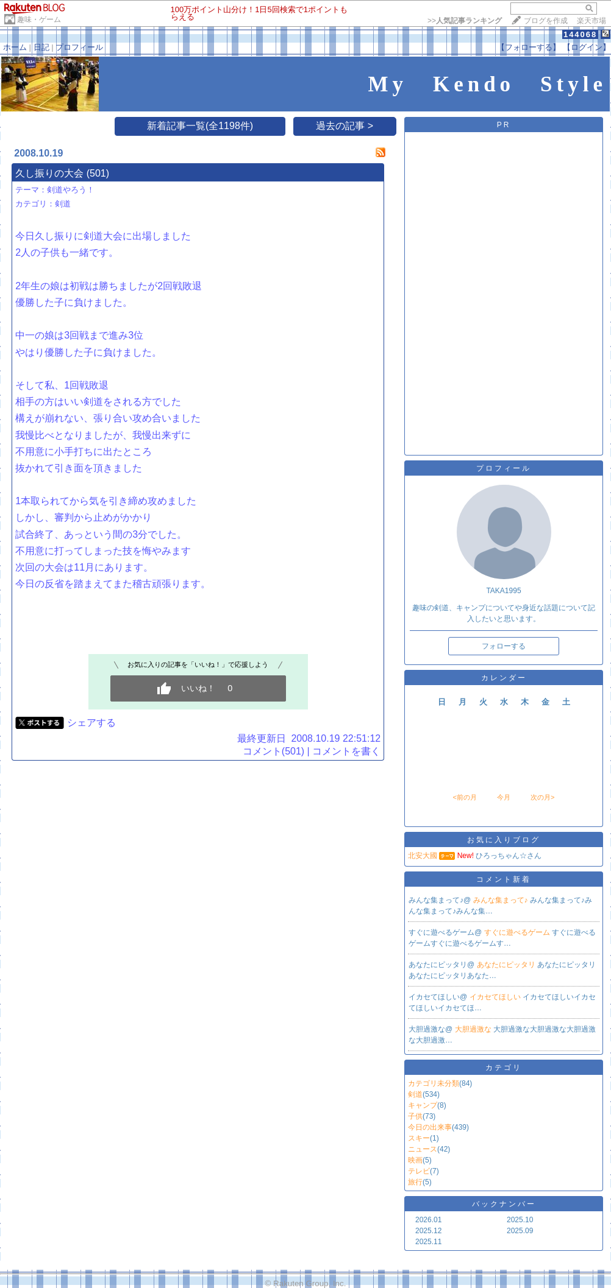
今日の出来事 (430, 1127)
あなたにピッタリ (507, 964)
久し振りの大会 (49, 173)
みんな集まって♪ (501, 900)
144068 (580, 34)
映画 (415, 1160)
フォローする (504, 646)
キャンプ (422, 1105)
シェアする (91, 722)
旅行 (415, 1182)
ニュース (422, 1149)
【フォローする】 (528, 47)
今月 (503, 797)
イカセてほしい (496, 997)
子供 (415, 1116)
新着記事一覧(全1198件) (200, 126)
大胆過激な (474, 1029)
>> (464, 20)
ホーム (15, 47)
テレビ (419, 1171)
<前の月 (464, 797)
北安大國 (422, 855)
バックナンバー (504, 1204)
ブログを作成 (546, 20)
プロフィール (79, 47)
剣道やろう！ (71, 189)
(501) (98, 173)
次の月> (542, 797)
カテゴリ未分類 (433, 1083)
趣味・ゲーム (39, 19)
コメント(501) (273, 751)
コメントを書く (346, 751)
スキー (419, 1138)
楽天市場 (591, 20)
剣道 (63, 203)
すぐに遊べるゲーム (518, 932)
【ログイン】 (586, 47)
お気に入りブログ (503, 840)
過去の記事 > (344, 126)
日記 (41, 47)
